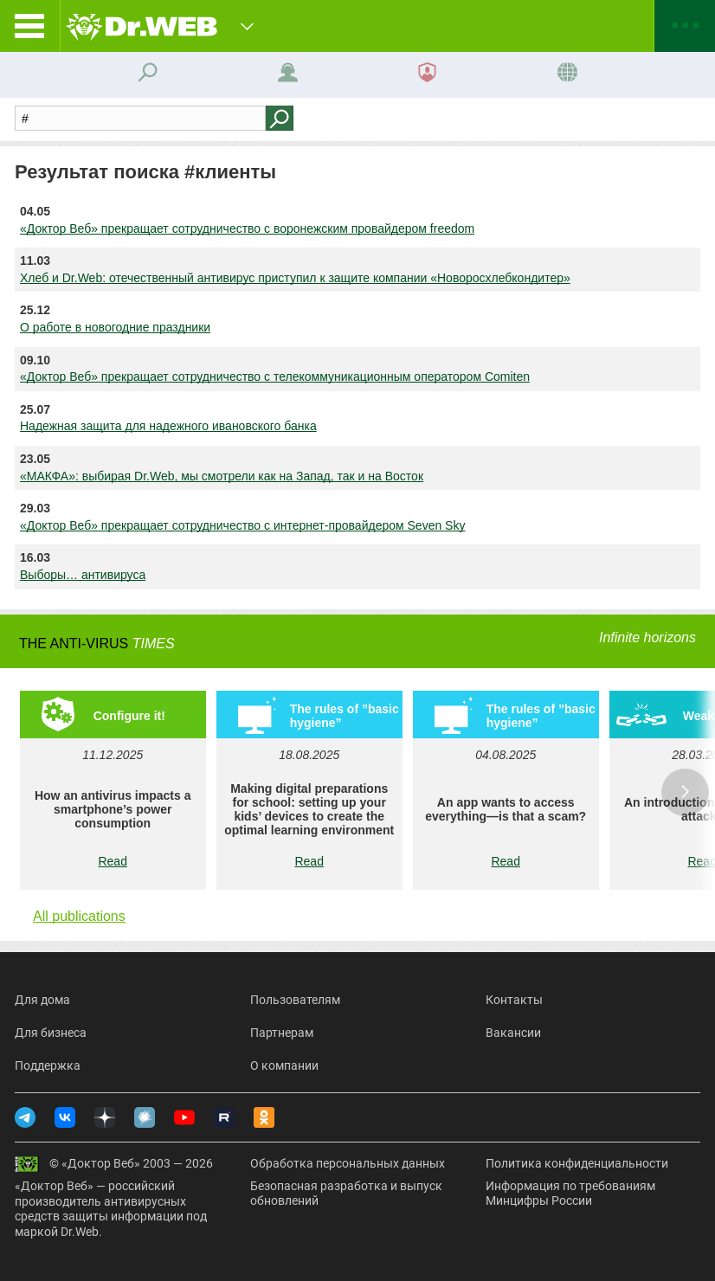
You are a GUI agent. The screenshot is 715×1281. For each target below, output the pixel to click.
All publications (79, 916)
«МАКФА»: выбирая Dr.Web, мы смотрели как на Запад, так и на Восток (221, 476)
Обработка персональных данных (347, 1163)
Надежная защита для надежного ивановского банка (168, 426)
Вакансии (513, 1033)
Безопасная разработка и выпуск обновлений (346, 1193)
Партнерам (281, 1033)
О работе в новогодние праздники (115, 327)
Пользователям (295, 1000)
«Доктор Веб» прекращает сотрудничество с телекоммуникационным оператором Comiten (275, 376)
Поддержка (48, 1065)
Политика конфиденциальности (577, 1163)
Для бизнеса (51, 1033)
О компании (284, 1065)
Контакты (514, 1000)
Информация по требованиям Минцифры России (570, 1193)
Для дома (42, 1000)
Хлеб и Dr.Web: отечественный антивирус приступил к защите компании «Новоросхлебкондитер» (295, 278)
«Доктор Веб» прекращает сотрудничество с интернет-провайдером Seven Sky (242, 525)
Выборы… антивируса (82, 575)
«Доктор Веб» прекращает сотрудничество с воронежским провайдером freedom (247, 228)
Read (112, 861)
